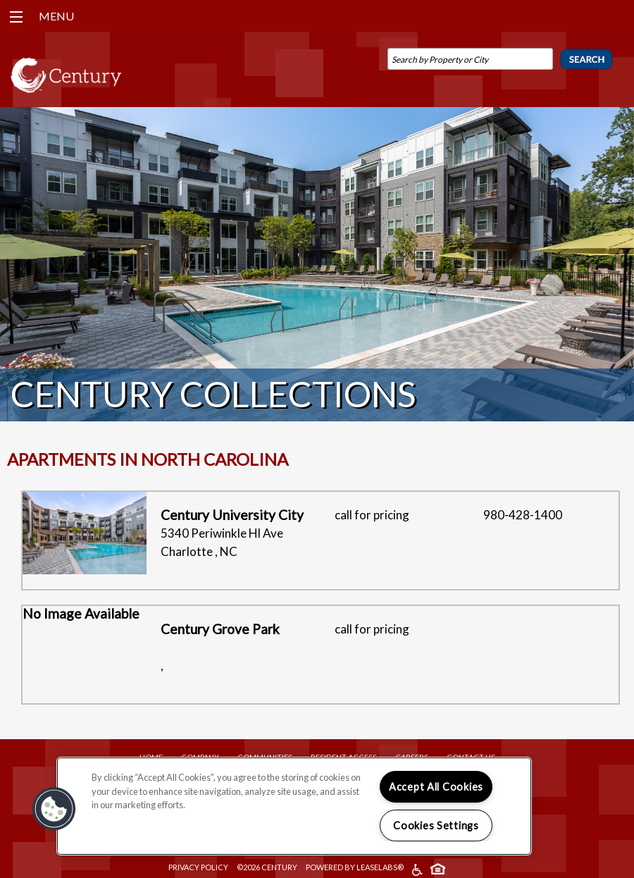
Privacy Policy (198, 867)
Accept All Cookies (436, 787)
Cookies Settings (436, 825)
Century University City (232, 515)
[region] (294, 806)
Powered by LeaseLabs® (355, 867)
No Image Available (81, 614)
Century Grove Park (220, 629)
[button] (54, 808)
